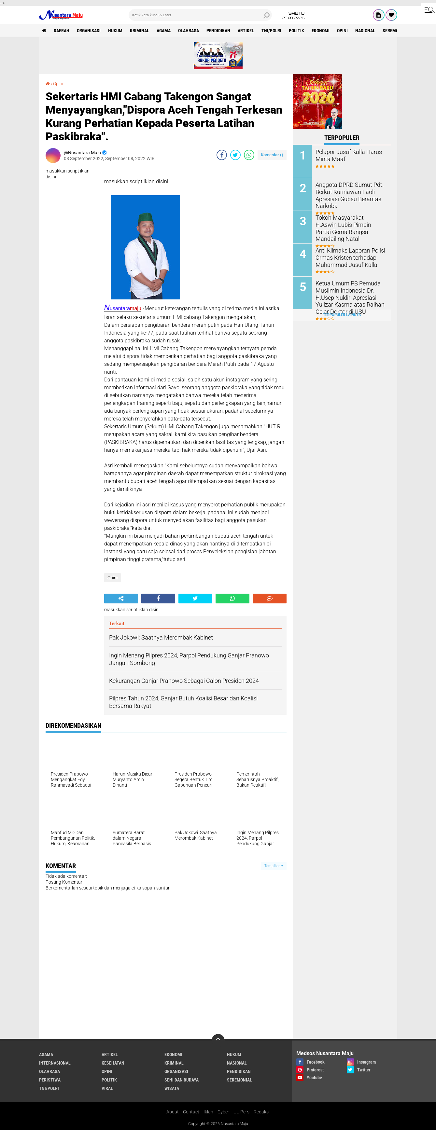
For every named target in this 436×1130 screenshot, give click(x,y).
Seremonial (395, 30)
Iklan (208, 1111)
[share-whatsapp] (249, 155)
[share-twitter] (235, 155)
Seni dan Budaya (181, 1079)
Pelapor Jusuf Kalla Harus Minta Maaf (346, 154)
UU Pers (241, 1111)
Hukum (115, 30)
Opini (342, 30)
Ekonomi (321, 30)
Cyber (223, 1111)
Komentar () (272, 154)
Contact (191, 1111)
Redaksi (262, 1111)
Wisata (171, 1088)
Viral (107, 1088)
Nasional (365, 30)
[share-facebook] (222, 155)
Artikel (246, 30)
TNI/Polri (272, 30)
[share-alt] (121, 598)
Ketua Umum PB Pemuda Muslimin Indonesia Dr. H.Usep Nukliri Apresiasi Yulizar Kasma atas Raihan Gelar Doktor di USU (347, 296)
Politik (296, 30)
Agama (164, 30)
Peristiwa (50, 1079)
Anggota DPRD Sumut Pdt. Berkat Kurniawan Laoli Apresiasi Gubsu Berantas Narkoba (346, 194)
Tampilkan (273, 866)
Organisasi (89, 30)
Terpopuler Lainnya (342, 315)
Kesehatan (113, 1063)
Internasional (55, 1063)
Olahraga (188, 30)
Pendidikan (219, 30)
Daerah (62, 30)
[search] (200, 15)
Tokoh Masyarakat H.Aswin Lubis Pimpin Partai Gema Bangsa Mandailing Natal (347, 224)
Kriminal (139, 30)
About (172, 1111)
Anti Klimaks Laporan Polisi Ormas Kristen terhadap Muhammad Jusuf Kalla (347, 257)
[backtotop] (218, 1040)
